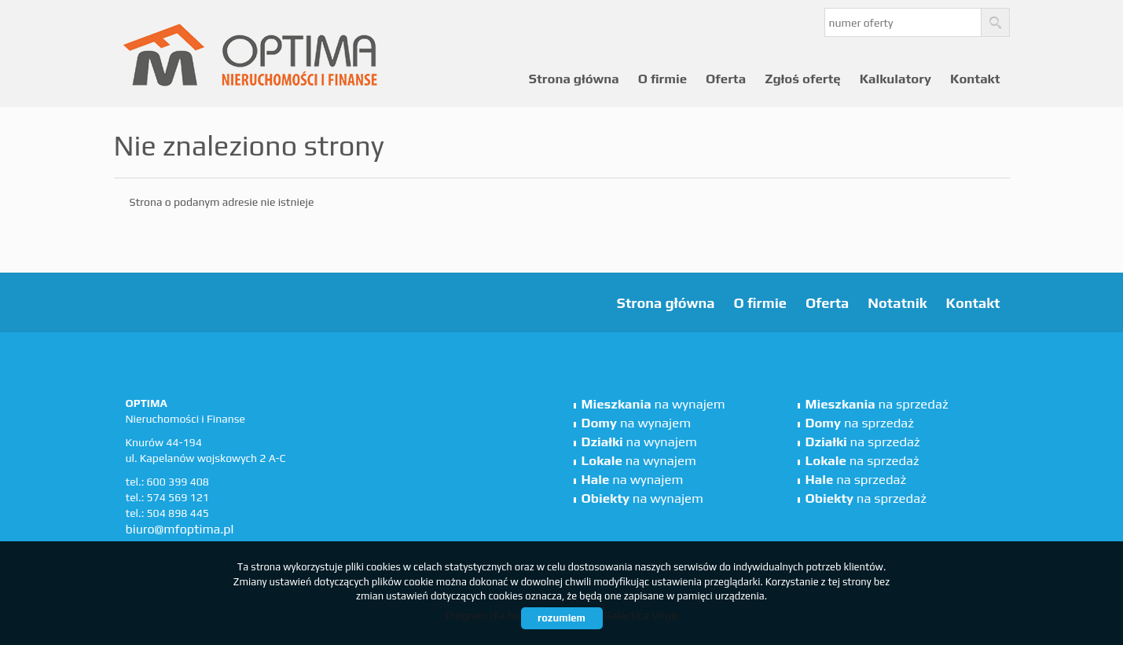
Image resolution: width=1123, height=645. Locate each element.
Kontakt (975, 78)
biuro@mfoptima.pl (180, 529)
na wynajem (653, 404)
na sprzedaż (877, 404)
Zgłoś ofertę (803, 78)
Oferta (726, 78)
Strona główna (574, 78)
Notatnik (897, 303)
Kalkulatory (895, 78)
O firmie (662, 78)
